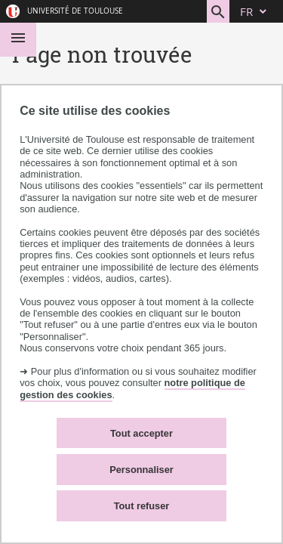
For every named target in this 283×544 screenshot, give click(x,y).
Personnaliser (141, 469)
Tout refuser (142, 506)
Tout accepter (141, 433)
